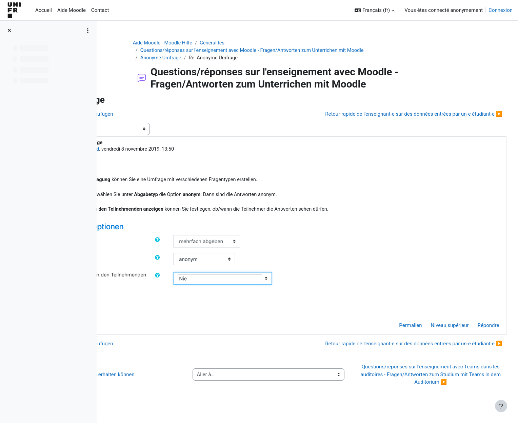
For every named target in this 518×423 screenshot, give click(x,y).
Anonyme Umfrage (195, 58)
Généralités (247, 43)
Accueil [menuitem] (43, 10)
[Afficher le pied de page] (501, 406)
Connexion (501, 10)
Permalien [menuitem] (397, 329)
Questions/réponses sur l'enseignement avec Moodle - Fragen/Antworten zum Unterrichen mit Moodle (289, 51)
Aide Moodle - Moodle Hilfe (196, 43)
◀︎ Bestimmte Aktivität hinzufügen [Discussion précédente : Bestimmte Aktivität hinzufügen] (153, 115)
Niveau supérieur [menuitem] (437, 329)
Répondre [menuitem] (475, 329)
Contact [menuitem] (100, 10)
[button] (374, 10)
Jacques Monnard (159, 150)
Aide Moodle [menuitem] (71, 10)
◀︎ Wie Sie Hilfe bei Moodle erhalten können (164, 378)
